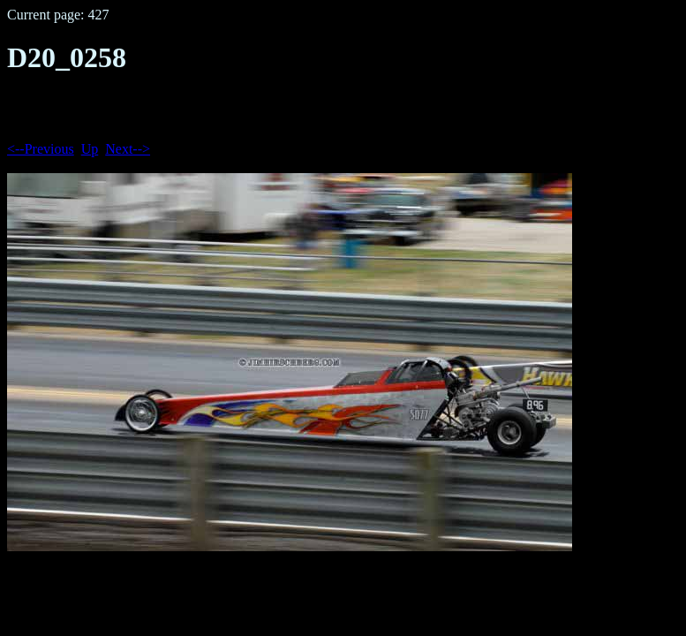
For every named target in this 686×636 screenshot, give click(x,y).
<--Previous (40, 148)
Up (90, 148)
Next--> (127, 148)
